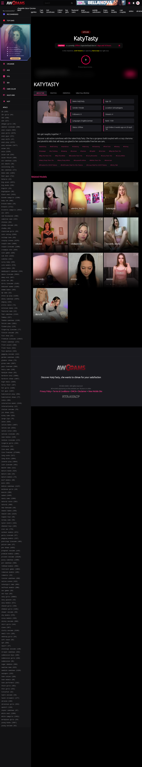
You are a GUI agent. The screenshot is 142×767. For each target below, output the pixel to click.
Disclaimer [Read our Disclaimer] (82, 391)
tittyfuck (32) (7, 759)
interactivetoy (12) (9, 441)
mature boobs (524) (9, 513)
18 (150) (4, 112)
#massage (42, 151)
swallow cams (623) (9, 732)
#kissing (116, 146)
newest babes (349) (9, 557)
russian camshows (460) (10, 632)
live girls (67, 11)
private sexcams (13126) (11, 608)
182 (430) (5, 119)
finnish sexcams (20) (9, 358)
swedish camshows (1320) (11, 735)
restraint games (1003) (10, 622)
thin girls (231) (8, 756)
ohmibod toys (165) (9, 574)
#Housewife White (80, 160)
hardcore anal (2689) (9, 406)
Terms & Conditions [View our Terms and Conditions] (61, 391)
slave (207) (6, 687)
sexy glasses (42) (8, 656)
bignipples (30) (7, 201)
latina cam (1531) (8, 465)
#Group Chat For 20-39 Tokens (96, 165)
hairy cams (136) (8, 400)
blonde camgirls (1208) (10, 208)
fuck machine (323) (9, 379)
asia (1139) (6, 156)
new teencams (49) (8, 554)
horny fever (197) (8, 417)
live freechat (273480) (10, 492)
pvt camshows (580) (9, 615)
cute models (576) (8, 283)
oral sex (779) (7, 578)
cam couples (123, 11)
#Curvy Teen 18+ (106, 155)
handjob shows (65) (9, 403)
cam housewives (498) (9, 228)
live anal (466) (7, 489)
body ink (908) (7, 211)
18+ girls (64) (7, 115)
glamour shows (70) (9, 389)
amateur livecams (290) (10, 129)
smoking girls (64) (9, 697)
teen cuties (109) (8, 742)
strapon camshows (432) (10, 715)
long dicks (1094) (8, 499)
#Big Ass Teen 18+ (115, 151)
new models (114, 11)
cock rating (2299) (9, 249)
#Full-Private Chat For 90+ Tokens (72, 165)
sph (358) (5, 704)
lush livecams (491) (9, 506)
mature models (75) (9, 519)
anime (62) (5, 153)
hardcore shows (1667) (10, 410)
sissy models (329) (9, 677)
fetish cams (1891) (9, 348)
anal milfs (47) (7, 143)
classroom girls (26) (9, 245)
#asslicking (42, 146)
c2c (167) (5, 225)
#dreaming (96, 146)
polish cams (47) (8, 595)
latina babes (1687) (9, 461)
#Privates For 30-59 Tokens (48, 165)
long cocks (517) (8, 495)
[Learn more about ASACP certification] (74, 397)
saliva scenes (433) (9, 636)
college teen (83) (8, 252)
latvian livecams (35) (10, 471)
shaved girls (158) (9, 663)
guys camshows (85, 11)
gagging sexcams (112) (10, 382)
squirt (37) (6, 708)
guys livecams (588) (9, 396)
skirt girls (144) (8, 684)
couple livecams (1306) (10, 263)
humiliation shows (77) (10, 430)
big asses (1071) (8, 191)
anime (131, 11)
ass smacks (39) (7, 170)
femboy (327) (6, 341)
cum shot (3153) (7, 273)
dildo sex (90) (7, 300)
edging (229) (6, 324)
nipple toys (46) (8, 564)
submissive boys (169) (10, 718)
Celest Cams (60, 11)
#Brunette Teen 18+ (75, 155)
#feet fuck (106, 146)
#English (92, 151)
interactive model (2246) (11, 437)
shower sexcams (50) (9, 670)
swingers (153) (7, 739)
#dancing (85, 146)
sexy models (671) (8, 660)
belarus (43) (6, 187)
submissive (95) (7, 725)
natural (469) (7, 550)
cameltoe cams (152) (9, 232)
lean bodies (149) (8, 475)
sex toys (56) (7, 650)
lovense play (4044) (9, 502)
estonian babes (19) (9, 331)
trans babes (105, 11)
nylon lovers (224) (9, 571)
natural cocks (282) (9, 547)
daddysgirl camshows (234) (12, 290)
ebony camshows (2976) (10, 321)
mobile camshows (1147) (10, 530)
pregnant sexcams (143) (10, 602)
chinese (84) (6, 235)
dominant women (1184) (10, 307)
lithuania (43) (7, 485)
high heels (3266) (8, 413)
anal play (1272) (8, 146)
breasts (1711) (7, 218)
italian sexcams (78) (9, 444)
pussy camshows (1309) (10, 612)
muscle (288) (6, 537)
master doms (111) (8, 509)
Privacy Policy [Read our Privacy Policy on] (45, 391)
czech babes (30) (8, 287)
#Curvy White (120, 155)
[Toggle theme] (133, 3)
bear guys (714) (7, 184)
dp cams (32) (6, 314)
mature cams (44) (8, 516)
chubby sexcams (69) (9, 239)
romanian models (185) (10, 626)
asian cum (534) (7, 160)
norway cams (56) (8, 567)
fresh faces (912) (8, 376)
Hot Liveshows (50, 11)
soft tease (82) (7, 701)
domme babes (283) (8, 311)
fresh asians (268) (9, 372)
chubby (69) (6, 242)
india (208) (6, 434)
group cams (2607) (8, 393)
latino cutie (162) (9, 468)
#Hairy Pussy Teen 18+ (46, 160)
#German (102, 151)
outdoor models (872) (9, 581)
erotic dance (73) (8, 328)
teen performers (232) (10, 749)
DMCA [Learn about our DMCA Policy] (73, 391)
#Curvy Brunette (91, 155)
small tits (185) (8, 694)
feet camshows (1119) (9, 338)
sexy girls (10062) (9, 653)
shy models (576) (8, 674)
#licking (125, 146)
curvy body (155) (8, 280)
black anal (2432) (8, 204)
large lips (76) (7, 454)
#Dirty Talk (114, 165)
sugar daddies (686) (9, 728)
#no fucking (53, 151)
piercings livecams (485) (11, 591)
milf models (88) (8, 523)
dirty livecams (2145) (10, 304)
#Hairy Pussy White (64, 160)
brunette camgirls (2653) (11, 221)
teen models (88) (8, 745)
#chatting (75, 146)
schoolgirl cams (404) (10, 639)
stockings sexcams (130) (11, 711)
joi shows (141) (7, 448)
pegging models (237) (9, 588)
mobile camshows (96, 11)
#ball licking (54, 146)
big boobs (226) (7, 194)
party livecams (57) (9, 584)
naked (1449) (6, 540)
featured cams (75, 11)
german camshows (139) (10, 386)
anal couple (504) (8, 132)
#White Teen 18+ (95, 160)
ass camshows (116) (9, 167)
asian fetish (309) (9, 163)
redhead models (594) (9, 619)
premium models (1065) (10, 605)
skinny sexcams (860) (9, 680)
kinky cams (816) (8, 451)
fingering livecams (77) (11, 355)
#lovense (74, 151)
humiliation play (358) (10, 427)
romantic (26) (7, 629)
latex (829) (6, 458)
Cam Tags (41, 11)
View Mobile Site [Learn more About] (95, 391)
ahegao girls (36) (8, 126)
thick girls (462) (8, 752)
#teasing (64, 151)
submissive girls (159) (10, 721)
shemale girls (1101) (9, 667)
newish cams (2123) (9, 561)
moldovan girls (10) (9, 533)
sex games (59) (7, 646)
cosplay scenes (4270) (10, 256)
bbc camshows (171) (9, 177)
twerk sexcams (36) (9, 763)
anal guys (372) (7, 139)
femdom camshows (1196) (10, 345)
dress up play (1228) (9, 317)
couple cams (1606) (9, 259)
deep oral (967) (7, 297)
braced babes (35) (8, 215)
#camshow (65, 146)
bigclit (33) (6, 198)
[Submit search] (71, 3)
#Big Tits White (60, 155)
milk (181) (5, 526)
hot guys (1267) (7, 424)
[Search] (57, 3)
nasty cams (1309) (8, 543)
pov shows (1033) (8, 598)
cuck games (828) (8, 269)
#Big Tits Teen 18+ (45, 155)
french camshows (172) (10, 369)
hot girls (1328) (8, 420)
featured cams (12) (9, 334)
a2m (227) (5, 122)
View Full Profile (82, 93)
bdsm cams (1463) (8, 180)
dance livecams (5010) (10, 293)
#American (108, 160)
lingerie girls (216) (9, 482)
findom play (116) (8, 352)
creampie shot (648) (9, 266)
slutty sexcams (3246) (10, 691)
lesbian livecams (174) (10, 478)
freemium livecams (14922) (12, 365)
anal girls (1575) (8, 136)
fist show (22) (7, 362)
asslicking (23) (7, 174)
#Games (83, 151)
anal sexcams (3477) (9, 150)
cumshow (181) (7, 276)
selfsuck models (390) (10, 643)
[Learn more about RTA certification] (65, 397)
